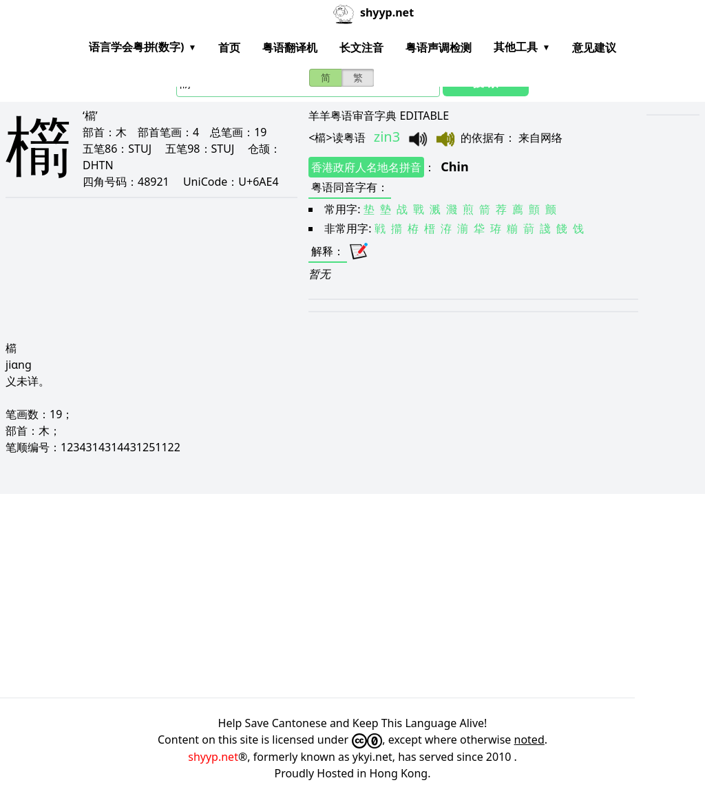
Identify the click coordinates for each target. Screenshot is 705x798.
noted (529, 739)
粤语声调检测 (439, 47)
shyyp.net (213, 756)
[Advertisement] (352, 595)
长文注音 (361, 47)
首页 (229, 47)
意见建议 (594, 47)
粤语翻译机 (289, 47)
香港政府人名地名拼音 (366, 167)
